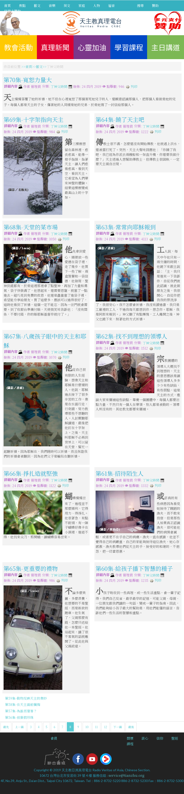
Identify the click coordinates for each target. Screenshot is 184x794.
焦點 (22, 5)
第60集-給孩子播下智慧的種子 (134, 568)
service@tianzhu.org (126, 775)
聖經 (174, 738)
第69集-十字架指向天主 (33, 119)
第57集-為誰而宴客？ (21, 711)
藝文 (37, 5)
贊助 (155, 5)
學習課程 (129, 47)
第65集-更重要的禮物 (31, 568)
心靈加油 (92, 47)
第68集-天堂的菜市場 (31, 227)
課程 (130, 743)
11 (96, 727)
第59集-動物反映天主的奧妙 (26, 698)
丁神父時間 (59, 86)
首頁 (7, 5)
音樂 (52, 5)
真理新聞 (55, 47)
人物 (96, 5)
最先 (6, 727)
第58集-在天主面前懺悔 (22, 704)
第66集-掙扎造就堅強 (31, 473)
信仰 (159, 738)
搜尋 (140, 5)
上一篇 (19, 727)
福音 (111, 5)
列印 (131, 86)
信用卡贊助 (12, 11)
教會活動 (18, 47)
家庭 (81, 5)
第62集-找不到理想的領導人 (131, 336)
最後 (131, 727)
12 (105, 727)
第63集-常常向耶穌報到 (126, 227)
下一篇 (117, 727)
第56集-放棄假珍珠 (19, 717)
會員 (54, 738)
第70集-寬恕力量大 (28, 79)
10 (87, 727)
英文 (66, 5)
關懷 (130, 738)
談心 (145, 738)
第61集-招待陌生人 (120, 473)
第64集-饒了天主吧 (120, 119)
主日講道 (165, 47)
